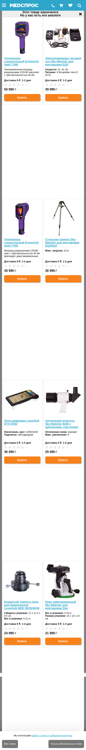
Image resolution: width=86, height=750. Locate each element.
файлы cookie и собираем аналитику (52, 735)
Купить (22, 97)
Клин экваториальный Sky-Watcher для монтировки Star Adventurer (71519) (60, 605)
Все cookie (10, 743)
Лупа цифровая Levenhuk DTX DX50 (21, 422)
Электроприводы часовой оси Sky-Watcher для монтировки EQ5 (63, 61)
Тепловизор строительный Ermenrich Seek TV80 (21, 61)
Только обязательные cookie (66, 743)
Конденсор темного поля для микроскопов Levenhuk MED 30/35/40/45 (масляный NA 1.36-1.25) (21, 605)
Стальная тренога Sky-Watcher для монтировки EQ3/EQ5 (62, 242)
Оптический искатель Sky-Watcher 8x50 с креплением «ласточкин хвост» (61, 424)
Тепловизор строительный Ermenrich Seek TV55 (21, 242)
